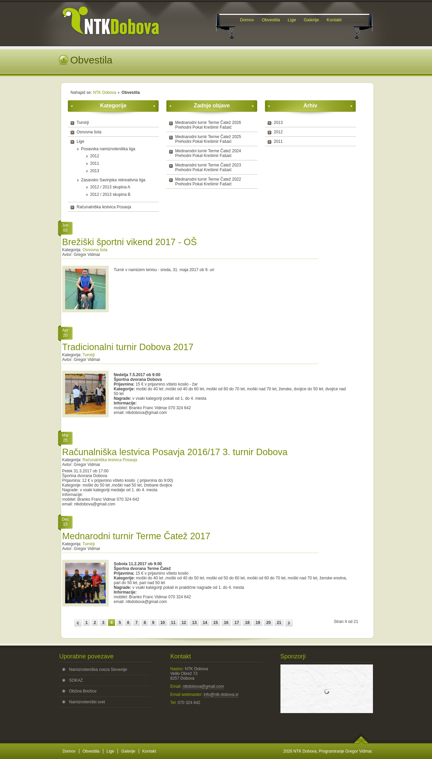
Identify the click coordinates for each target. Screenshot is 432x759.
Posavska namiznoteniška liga (108, 149)
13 (194, 622)
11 (173, 622)
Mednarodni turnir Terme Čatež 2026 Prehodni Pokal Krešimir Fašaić (208, 125)
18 (247, 622)
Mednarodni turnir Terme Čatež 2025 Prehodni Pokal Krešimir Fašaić (208, 139)
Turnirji (83, 122)
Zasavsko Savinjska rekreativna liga (113, 180)
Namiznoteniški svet (87, 702)
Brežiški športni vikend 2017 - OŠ (129, 242)
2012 (94, 156)
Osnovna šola (89, 132)
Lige (80, 141)
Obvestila (91, 751)
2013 (94, 171)
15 (215, 622)
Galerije (128, 751)
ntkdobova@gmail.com (203, 686)
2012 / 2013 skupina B (110, 194)
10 (162, 622)
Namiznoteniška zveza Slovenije (98, 669)
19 (257, 622)
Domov (69, 751)
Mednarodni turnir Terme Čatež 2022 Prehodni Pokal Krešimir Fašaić (208, 181)
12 (184, 622)
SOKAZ (76, 680)
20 (268, 622)
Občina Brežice (83, 691)
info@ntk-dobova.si (221, 694)
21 (279, 622)
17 (237, 622)
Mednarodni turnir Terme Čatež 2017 (136, 536)
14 (205, 622)
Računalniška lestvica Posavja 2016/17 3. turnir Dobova (175, 452)
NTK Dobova (104, 92)
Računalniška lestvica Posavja (104, 207)
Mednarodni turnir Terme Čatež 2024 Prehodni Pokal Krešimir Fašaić (208, 153)
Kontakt (149, 751)
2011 (94, 163)
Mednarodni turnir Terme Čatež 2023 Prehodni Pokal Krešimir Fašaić (208, 167)
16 (226, 622)
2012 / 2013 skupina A (110, 187)
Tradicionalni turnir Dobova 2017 (127, 347)
